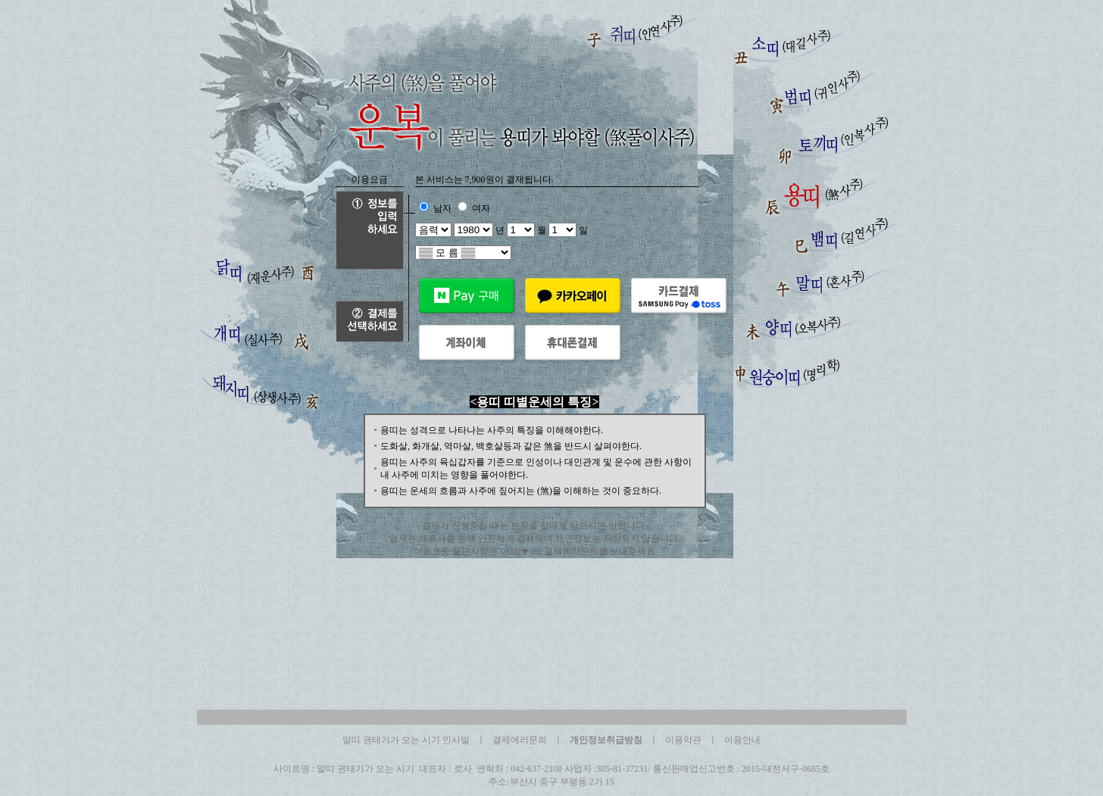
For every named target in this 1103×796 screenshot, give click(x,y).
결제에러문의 (519, 740)
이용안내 (742, 740)
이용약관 (683, 740)
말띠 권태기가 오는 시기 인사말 (406, 740)
